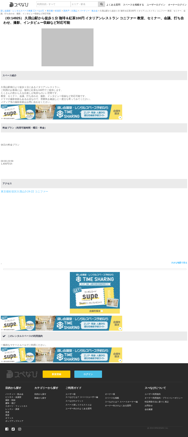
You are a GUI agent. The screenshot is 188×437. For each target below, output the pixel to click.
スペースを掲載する (133, 4)
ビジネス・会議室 (13, 397)
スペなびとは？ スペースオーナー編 (121, 402)
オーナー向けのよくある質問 (118, 405)
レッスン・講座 (12, 409)
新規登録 (56, 374)
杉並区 (58, 11)
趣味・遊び (10, 403)
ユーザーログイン (156, 4)
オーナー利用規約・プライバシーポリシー (164, 398)
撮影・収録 (10, 400)
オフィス (9, 418)
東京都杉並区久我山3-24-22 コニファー (24, 191)
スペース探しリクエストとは (79, 405)
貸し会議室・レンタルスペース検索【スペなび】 (22, 11)
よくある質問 (113, 4)
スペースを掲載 (112, 398)
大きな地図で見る (179, 263)
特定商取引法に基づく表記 (157, 402)
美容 (7, 415)
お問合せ (149, 405)
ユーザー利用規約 (153, 394)
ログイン (88, 374)
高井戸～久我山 (70, 11)
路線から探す (40, 398)
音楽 (7, 412)
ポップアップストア (14, 421)
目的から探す (40, 394)
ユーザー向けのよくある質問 (79, 408)
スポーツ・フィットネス (16, 406)
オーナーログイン (177, 4)
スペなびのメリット (75, 401)
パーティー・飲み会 (89, 11)
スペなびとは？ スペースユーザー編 (82, 397)
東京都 (50, 11)
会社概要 (149, 409)
